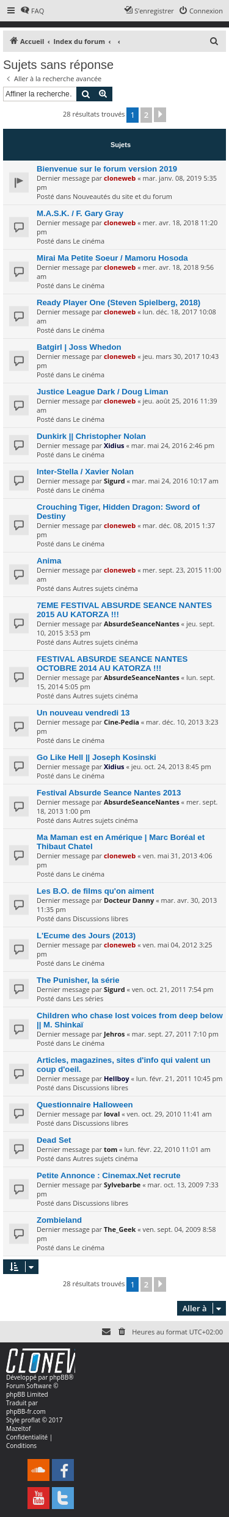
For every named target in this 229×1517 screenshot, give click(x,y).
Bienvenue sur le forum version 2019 (107, 168)
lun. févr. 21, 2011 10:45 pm (179, 1078)
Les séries (88, 998)
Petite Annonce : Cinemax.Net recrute (108, 1175)
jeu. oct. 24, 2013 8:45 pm (171, 766)
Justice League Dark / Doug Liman (102, 391)
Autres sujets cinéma (105, 588)
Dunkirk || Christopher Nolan (91, 436)
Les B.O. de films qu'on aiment (95, 891)
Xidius (114, 445)
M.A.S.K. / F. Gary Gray (80, 213)
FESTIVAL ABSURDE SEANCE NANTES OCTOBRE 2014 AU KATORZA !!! (112, 663)
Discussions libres (100, 918)
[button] (160, 114)
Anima (49, 560)
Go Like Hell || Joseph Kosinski (96, 757)
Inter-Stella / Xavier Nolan (85, 471)
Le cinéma (88, 240)
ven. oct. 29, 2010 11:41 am (168, 1113)
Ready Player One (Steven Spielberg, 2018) (118, 302)
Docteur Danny (129, 900)
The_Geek (120, 1229)
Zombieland (59, 1220)
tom (110, 1149)
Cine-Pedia (121, 721)
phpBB (58, 1377)
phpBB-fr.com (26, 1411)
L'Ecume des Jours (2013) (86, 935)
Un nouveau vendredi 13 (83, 712)
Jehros (114, 1033)
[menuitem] (32, 11)
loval (112, 1113)
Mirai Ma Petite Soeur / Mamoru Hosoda (112, 257)
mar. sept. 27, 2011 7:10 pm (175, 1033)
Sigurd (114, 480)
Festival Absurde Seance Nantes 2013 (109, 792)
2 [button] (146, 114)
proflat (30, 1420)
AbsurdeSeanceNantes (142, 623)
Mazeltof (18, 1428)
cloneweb (120, 178)
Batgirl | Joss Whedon (79, 347)
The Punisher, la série (78, 980)
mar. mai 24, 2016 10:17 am (175, 480)
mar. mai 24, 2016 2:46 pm (172, 445)
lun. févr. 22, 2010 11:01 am (167, 1149)
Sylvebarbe (122, 1184)
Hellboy (116, 1078)
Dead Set (54, 1140)
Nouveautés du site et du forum (122, 196)
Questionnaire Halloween (85, 1104)
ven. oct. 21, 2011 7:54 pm (173, 989)
